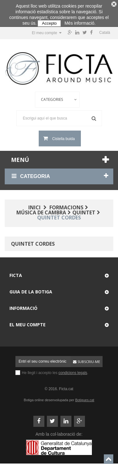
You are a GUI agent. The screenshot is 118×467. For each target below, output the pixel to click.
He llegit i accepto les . (55, 371)
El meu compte (27, 323)
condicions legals (73, 371)
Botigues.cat (84, 398)
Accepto (49, 23)
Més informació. (80, 23)
